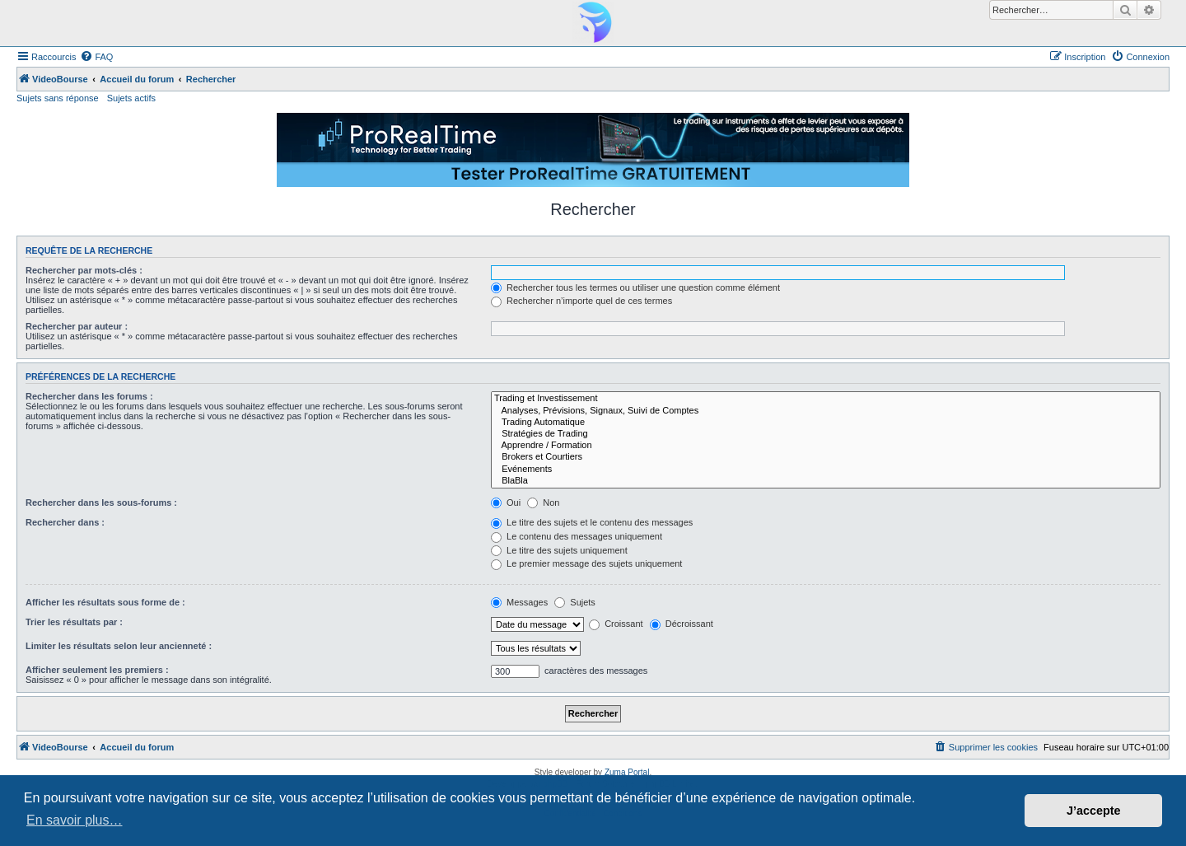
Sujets (574, 602)
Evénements (826, 469)
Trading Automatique (826, 422)
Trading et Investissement (826, 398)
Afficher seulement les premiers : (97, 670)
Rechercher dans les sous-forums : (101, 502)
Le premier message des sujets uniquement (586, 563)
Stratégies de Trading (826, 434)
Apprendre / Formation (826, 445)
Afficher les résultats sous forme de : (105, 602)
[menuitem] (96, 57)
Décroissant (681, 624)
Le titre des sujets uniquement (559, 550)
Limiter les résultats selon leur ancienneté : (119, 646)
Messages (519, 602)
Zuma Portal (627, 772)
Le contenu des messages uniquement (576, 536)
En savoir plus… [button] (74, 820)
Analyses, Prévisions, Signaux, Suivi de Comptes (826, 411)
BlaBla (826, 481)
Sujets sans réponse (57, 98)
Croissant (616, 624)
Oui (506, 502)
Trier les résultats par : (74, 622)
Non (543, 502)
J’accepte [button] (1094, 810)
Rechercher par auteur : (77, 326)
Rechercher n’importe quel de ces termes (581, 301)
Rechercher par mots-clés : (84, 270)
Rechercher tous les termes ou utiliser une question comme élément (635, 287)
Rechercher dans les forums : (89, 396)
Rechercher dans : (65, 522)
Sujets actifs (131, 98)
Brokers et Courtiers (826, 457)
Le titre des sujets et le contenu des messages (592, 522)
